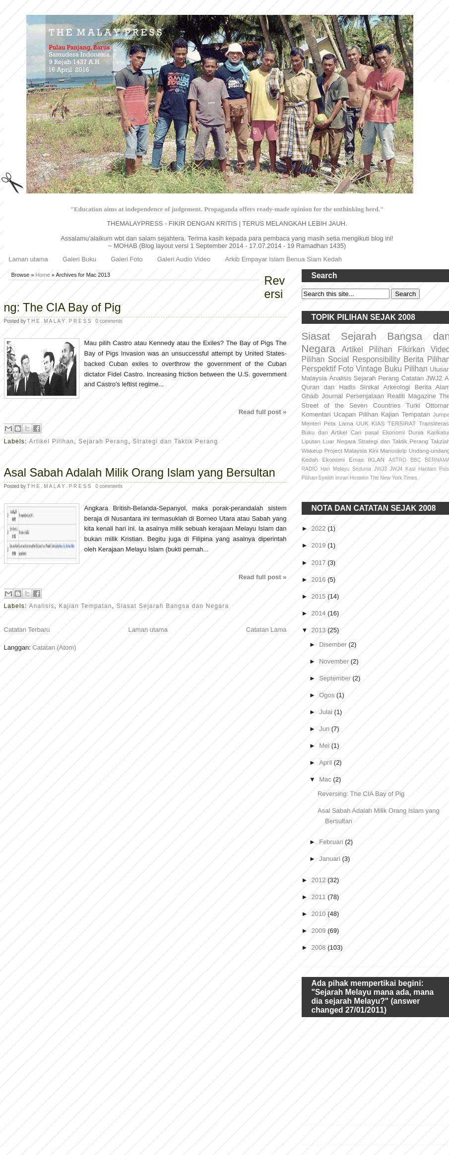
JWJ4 (395, 469)
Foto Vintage (360, 369)
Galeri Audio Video (183, 259)
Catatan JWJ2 (422, 378)
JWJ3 (380, 469)
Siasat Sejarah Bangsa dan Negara (173, 606)
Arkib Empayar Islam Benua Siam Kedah (283, 259)
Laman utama (28, 259)
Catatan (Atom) (54, 647)
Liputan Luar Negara (329, 441)
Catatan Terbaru (27, 629)
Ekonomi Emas (343, 459)
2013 (320, 630)
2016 (320, 579)
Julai (326, 712)
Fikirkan (411, 349)
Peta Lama (338, 423)
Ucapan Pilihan (356, 414)
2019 (320, 545)
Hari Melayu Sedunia (346, 469)
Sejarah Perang (103, 441)
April (326, 762)
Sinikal (369, 387)
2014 (320, 613)
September (335, 678)
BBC (415, 460)
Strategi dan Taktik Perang (175, 441)
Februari (332, 842)
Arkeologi (397, 387)
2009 (320, 930)
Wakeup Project (322, 450)
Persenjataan (365, 396)
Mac (326, 779)
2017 (320, 562)
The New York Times (393, 478)
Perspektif (319, 369)
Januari (330, 858)
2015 (320, 596)
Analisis (41, 606)
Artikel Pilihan (51, 441)
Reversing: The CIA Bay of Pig (144, 294)
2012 (320, 880)
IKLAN (376, 459)
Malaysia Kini (361, 450)
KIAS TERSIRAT (394, 423)
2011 (320, 897)
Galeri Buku (79, 259)
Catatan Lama (266, 629)
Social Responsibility (364, 359)
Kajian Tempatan (85, 606)
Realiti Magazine (411, 396)
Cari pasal (365, 432)
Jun (325, 728)
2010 (320, 913)
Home (42, 275)
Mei (325, 745)
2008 (320, 947)
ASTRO (397, 460)
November (335, 661)
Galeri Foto (126, 259)
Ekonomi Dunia (402, 432)
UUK (362, 423)
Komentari (316, 414)
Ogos (327, 695)
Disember (333, 644)
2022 (320, 528)
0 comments (108, 321)
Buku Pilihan (406, 369)
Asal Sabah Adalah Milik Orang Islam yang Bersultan (139, 472)
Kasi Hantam (420, 469)
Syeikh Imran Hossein (344, 478)
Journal (332, 396)
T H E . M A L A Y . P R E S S (60, 321)
